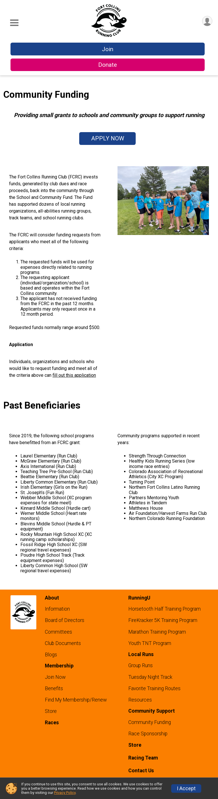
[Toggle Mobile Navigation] (14, 23)
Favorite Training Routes (154, 688)
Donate (107, 64)
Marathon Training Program (157, 632)
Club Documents (63, 643)
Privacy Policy (65, 792)
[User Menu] (207, 21)
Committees (58, 632)
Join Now (55, 677)
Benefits (54, 688)
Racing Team (143, 758)
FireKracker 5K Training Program (162, 620)
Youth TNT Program (149, 643)
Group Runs (140, 665)
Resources (140, 700)
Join (107, 49)
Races (52, 722)
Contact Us (141, 770)
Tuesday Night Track (150, 677)
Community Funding (149, 722)
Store (51, 711)
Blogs (51, 654)
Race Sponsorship (147, 733)
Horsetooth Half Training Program (164, 609)
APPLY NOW (107, 138)
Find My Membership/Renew (76, 700)
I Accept (186, 788)
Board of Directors (64, 620)
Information (57, 609)
